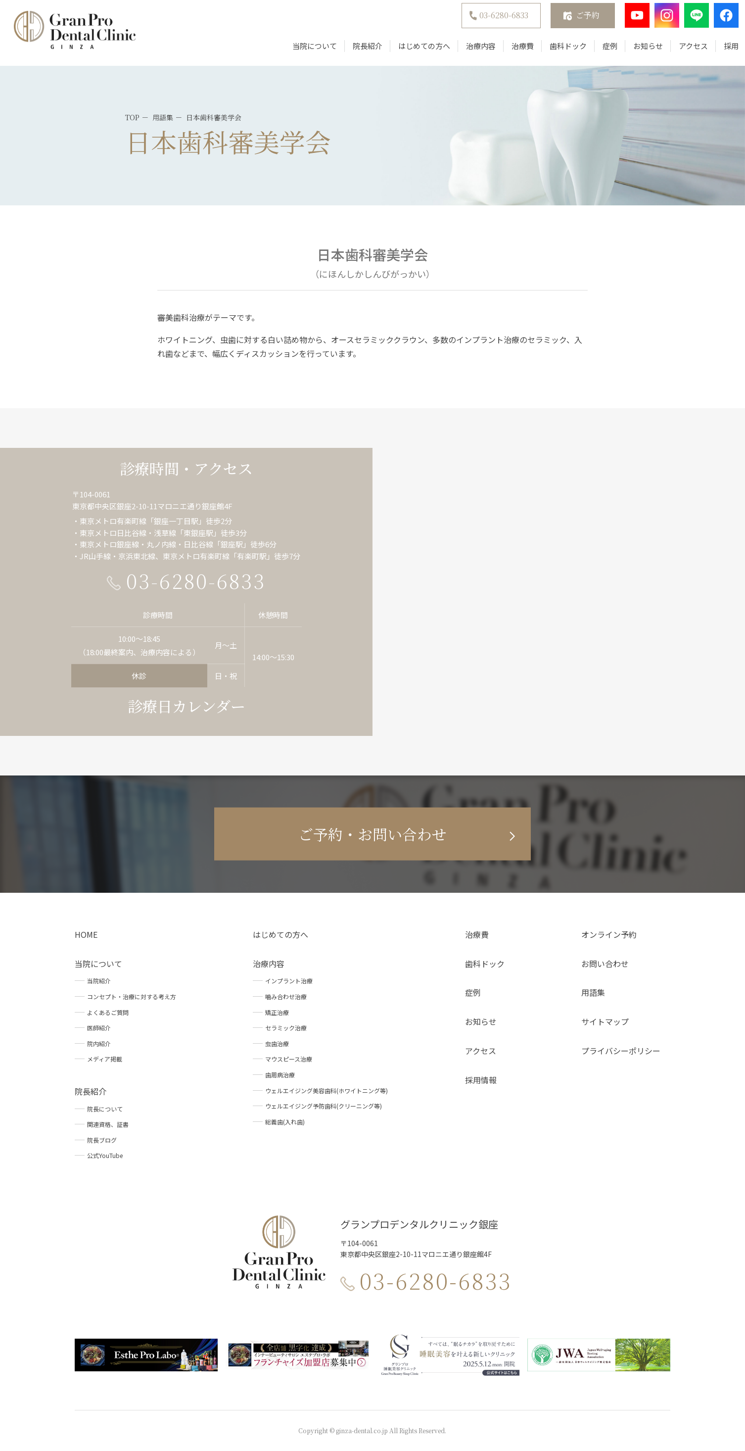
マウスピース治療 (288, 1059)
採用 (721, 51)
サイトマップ (605, 1021)
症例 (600, 51)
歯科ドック (558, 51)
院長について (105, 1109)
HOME (86, 934)
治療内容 (471, 51)
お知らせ (638, 51)
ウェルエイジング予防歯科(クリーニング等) (323, 1106)
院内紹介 (99, 1043)
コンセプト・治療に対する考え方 (131, 996)
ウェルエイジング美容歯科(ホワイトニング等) (326, 1090)
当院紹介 (99, 980)
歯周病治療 (280, 1074)
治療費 (513, 51)
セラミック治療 (286, 1027)
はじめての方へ (415, 51)
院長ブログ (102, 1140)
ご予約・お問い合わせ (372, 834)
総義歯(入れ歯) (285, 1121)
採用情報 (481, 1080)
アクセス (683, 51)
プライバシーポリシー (620, 1051)
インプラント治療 (289, 980)
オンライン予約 (609, 934)
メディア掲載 (104, 1059)
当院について (305, 51)
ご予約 (578, 20)
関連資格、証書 (108, 1124)
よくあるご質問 (108, 1012)
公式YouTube (105, 1155)
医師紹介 (99, 1027)
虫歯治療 (277, 1043)
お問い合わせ (605, 963)
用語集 (593, 992)
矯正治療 (277, 1012)
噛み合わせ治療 (286, 996)
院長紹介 (358, 51)
